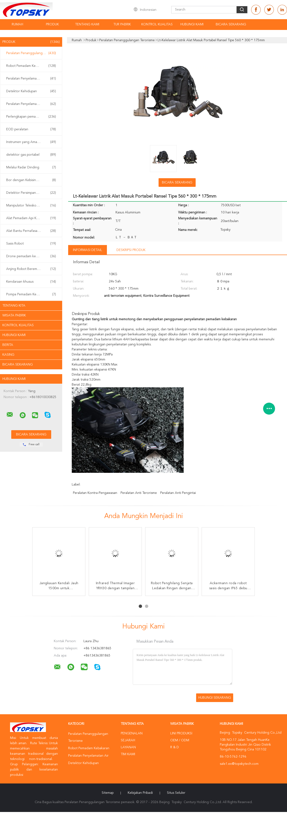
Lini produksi (181, 733)
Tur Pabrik (122, 24)
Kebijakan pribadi (140, 792)
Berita (7, 345)
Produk (52, 24)
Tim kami (128, 754)
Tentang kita (13, 305)
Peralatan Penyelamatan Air (31, 78)
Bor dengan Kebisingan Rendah (31, 180)
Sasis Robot (31, 243)
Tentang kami (87, 24)
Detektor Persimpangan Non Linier (32, 192)
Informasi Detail (87, 250)
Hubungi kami (192, 24)
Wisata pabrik (14, 315)
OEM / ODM (179, 740)
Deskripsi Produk (130, 250)
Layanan (128, 747)
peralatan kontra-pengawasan (95, 493)
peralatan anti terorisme (139, 493)
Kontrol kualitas (157, 24)
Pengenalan (132, 733)
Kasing (8, 354)
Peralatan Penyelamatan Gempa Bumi (32, 104)
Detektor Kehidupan (31, 91)
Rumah (17, 24)
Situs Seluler (176, 792)
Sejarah (128, 740)
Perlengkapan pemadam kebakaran (32, 116)
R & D (174, 747)
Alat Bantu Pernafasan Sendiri (31, 231)
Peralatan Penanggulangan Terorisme (32, 53)
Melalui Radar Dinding (31, 167)
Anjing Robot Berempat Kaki (31, 269)
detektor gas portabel (31, 154)
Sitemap (108, 792)
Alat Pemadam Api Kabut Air (31, 218)
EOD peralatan (31, 129)
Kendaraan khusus (31, 281)
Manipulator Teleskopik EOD (31, 205)
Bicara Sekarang (231, 24)
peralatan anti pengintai (178, 493)
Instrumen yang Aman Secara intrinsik (32, 142)
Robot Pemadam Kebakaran (31, 65)
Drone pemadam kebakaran (31, 256)
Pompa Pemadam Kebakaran (31, 294)
